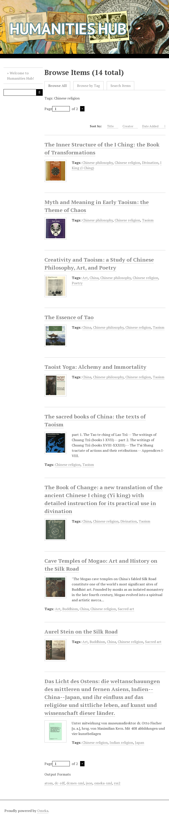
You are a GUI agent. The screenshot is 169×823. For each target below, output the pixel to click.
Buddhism (70, 608)
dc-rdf (60, 783)
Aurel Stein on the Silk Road (81, 631)
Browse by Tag (88, 85)
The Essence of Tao (69, 317)
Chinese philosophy (97, 162)
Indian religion (121, 742)
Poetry (77, 283)
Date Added (152, 126)
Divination (150, 162)
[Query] (23, 92)
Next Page (82, 108)
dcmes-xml (75, 783)
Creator (130, 126)
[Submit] (39, 92)
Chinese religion (127, 162)
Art (85, 277)
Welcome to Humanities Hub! (20, 76)
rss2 (117, 783)
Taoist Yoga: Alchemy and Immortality (95, 366)
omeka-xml (103, 783)
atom (48, 783)
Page (57, 108)
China (94, 277)
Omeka (42, 810)
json (89, 783)
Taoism (148, 220)
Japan (139, 742)
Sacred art (126, 608)
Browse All (57, 85)
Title (112, 126)
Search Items (120, 85)
